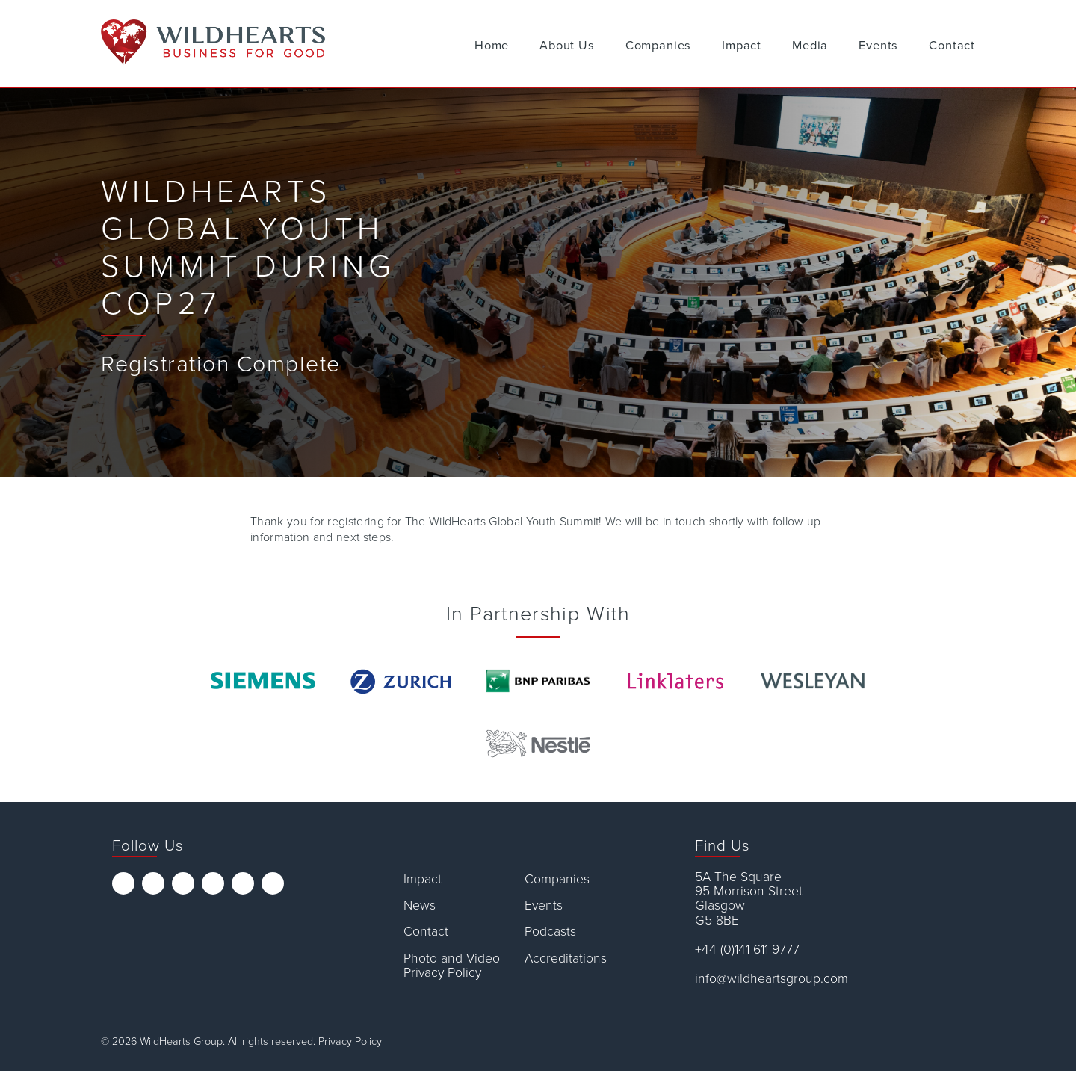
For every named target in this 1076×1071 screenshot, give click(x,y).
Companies (658, 45)
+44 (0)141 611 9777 (747, 949)
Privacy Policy (350, 1041)
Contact (952, 45)
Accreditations (566, 958)
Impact (741, 45)
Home (491, 45)
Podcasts (550, 932)
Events (878, 45)
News (420, 905)
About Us (567, 45)
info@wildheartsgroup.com (771, 979)
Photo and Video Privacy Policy (452, 966)
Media (810, 45)
